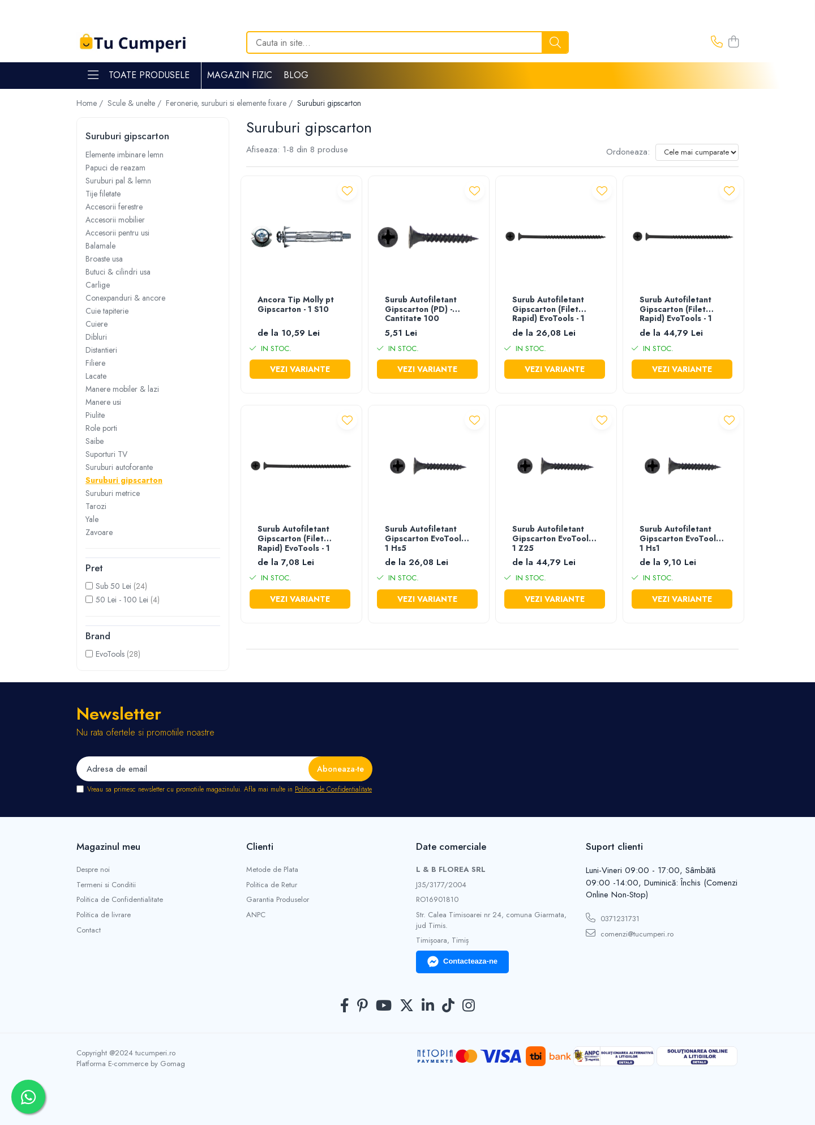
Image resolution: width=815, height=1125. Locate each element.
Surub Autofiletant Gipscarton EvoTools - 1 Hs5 (427, 539)
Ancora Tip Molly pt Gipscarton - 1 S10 (296, 305)
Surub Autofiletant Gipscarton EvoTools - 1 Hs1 (682, 539)
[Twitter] (407, 1006)
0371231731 (613, 918)
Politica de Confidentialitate (333, 789)
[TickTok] (448, 1006)
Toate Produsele (139, 75)
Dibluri (96, 337)
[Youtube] (383, 1006)
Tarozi (95, 506)
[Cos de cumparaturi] (733, 42)
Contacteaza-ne (462, 962)
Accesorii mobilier (115, 219)
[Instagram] (469, 1006)
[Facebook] (344, 1006)
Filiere (95, 363)
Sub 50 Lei (113, 586)
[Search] (407, 42)
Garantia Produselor (277, 900)
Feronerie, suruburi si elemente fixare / (230, 103)
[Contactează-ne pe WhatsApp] (28, 1097)
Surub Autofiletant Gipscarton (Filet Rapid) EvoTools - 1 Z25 (676, 310)
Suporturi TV (106, 454)
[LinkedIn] (428, 1006)
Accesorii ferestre (114, 206)
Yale (91, 519)
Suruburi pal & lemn (118, 180)
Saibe (94, 441)
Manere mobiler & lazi (122, 389)
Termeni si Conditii (106, 885)
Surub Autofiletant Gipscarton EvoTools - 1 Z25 (554, 539)
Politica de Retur (271, 885)
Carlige (97, 284)
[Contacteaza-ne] (717, 42)
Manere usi (103, 402)
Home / (90, 103)
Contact (88, 930)
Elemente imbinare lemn (124, 154)
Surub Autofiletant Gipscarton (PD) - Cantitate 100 (421, 309)
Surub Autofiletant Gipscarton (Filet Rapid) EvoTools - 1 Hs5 (548, 310)
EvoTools (110, 654)
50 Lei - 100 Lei (122, 599)
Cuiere (96, 324)
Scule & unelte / (136, 103)
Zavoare (99, 532)
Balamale (100, 245)
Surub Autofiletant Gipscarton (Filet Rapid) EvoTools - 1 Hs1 (294, 539)
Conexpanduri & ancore (125, 297)
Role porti (101, 428)
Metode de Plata (272, 870)
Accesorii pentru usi (117, 232)
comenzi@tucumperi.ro (630, 933)
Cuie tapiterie (106, 310)
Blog (296, 75)
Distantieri (101, 350)
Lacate (95, 376)
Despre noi (93, 870)
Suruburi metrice (112, 493)
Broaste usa (104, 258)
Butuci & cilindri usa (118, 271)
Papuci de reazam (115, 167)
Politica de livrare (103, 915)
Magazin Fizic (239, 75)
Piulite (95, 415)
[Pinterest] (362, 1006)
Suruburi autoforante (119, 467)
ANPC (255, 915)
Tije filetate (103, 193)
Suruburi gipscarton (123, 480)
